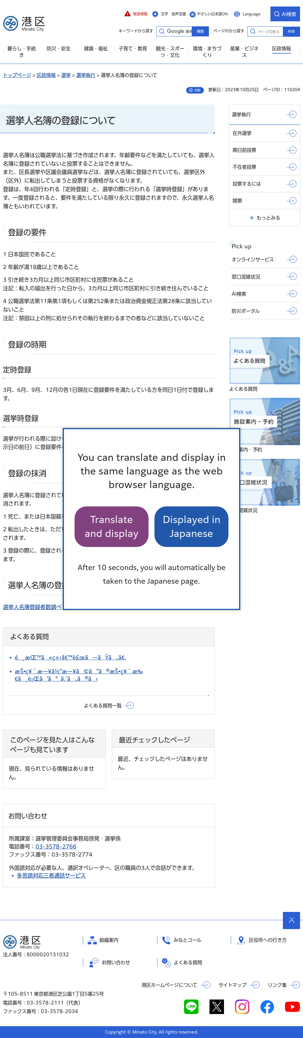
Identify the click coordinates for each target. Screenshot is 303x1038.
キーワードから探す (161, 31)
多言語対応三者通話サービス (51, 875)
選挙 (66, 75)
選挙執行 (85, 75)
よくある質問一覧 (103, 705)
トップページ (17, 75)
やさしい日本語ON (212, 14)
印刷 (197, 90)
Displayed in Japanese (191, 526)
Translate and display (111, 526)
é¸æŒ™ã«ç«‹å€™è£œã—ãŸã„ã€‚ (70, 657)
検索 (291, 31)
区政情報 (46, 75)
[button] (136, 14)
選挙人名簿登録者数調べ (32, 607)
